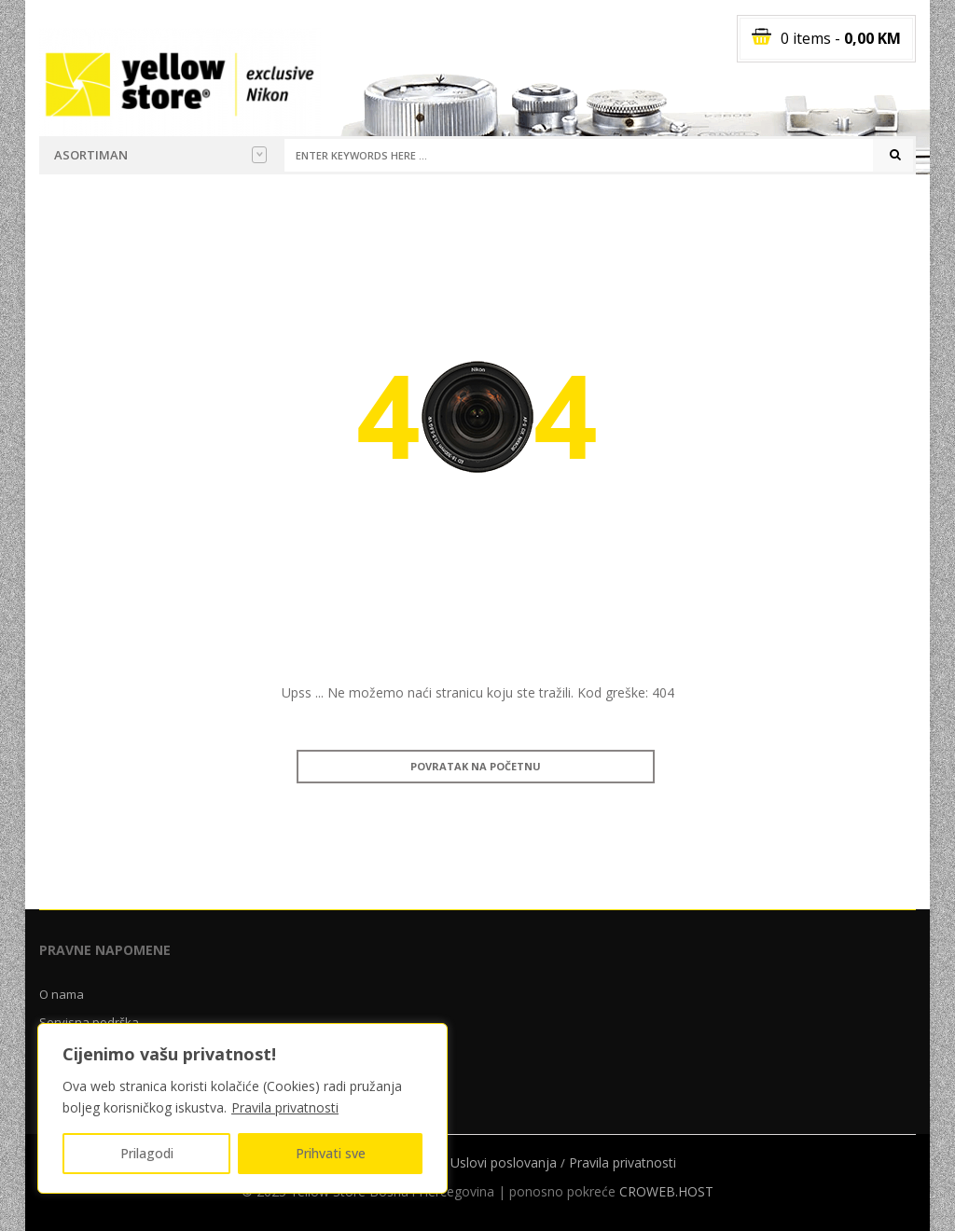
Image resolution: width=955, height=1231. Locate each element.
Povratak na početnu (475, 766)
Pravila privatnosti (285, 1107)
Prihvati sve (331, 1153)
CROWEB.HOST (666, 1191)
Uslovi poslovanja (503, 1162)
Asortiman (160, 154)
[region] (242, 1108)
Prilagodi (146, 1153)
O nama (61, 994)
